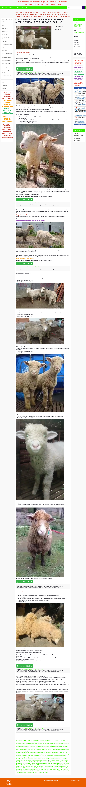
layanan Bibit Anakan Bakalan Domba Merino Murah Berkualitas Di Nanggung (50, 763)
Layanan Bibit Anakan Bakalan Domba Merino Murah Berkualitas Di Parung (78, 26)
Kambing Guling (5, 34)
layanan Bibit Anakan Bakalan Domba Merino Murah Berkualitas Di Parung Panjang (34, 766)
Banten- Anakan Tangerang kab (7, 54)
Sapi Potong (4, 50)
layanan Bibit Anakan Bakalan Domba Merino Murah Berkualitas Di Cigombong (36, 749)
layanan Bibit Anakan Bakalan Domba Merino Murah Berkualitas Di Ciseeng (48, 752)
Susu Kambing (4, 41)
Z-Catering (4, 88)
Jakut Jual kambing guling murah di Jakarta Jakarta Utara (32, 72)
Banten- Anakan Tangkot (6, 57)
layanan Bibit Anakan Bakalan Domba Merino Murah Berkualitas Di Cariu (48, 746)
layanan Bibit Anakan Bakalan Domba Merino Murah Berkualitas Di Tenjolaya (33, 772)
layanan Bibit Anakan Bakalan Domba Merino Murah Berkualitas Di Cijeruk (42, 751)
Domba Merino (5, 28)
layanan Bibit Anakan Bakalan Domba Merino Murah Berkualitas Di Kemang (48, 758)
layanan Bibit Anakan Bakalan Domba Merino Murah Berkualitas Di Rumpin (44, 767)
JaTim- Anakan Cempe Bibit (6, 81)
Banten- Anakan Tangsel (6, 60)
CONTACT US (24, 7)
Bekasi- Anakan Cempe (6, 67)
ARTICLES (17, 7)
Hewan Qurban (5, 31)
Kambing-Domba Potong (7, 44)
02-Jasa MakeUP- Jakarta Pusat (7, 25)
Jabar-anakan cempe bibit (7, 78)
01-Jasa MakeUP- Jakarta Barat (7, 20)
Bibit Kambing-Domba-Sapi (6, 38)
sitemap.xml (76, 780)
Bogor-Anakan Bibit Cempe (5, 71)
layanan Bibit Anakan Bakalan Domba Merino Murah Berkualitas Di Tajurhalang (50, 769)
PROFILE (11, 7)
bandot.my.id (55, 780)
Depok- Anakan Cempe (6, 75)
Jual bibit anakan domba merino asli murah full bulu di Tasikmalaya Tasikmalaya (78, 137)
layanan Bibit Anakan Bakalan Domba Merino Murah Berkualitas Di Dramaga (55, 754)
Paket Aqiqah (4, 85)
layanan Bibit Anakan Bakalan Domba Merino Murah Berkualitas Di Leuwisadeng (41, 761)
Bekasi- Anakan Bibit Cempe (6, 64)
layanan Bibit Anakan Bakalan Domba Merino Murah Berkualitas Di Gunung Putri (31, 755)
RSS (72, 780)
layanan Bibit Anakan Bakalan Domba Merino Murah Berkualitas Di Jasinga (42, 757)
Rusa (3, 47)
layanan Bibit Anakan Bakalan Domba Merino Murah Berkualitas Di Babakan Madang (32, 740)
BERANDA (4, 7)
